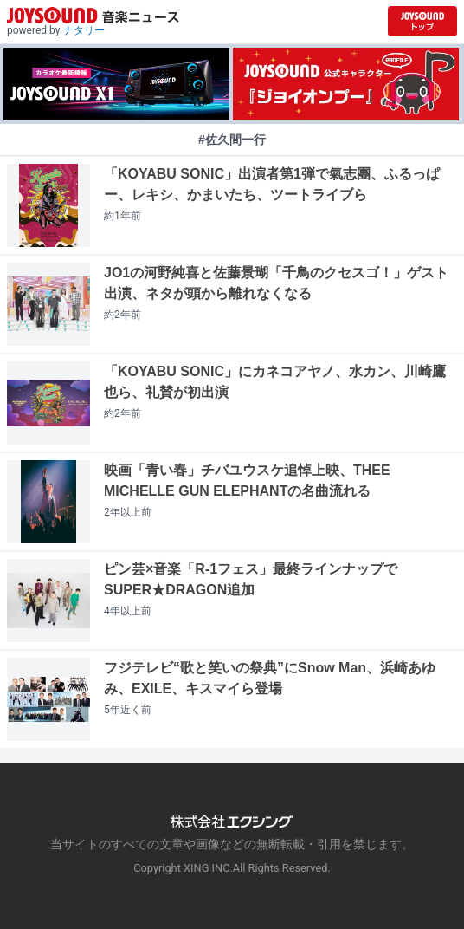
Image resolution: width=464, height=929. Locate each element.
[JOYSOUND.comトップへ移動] (422, 21)
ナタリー (84, 30)
